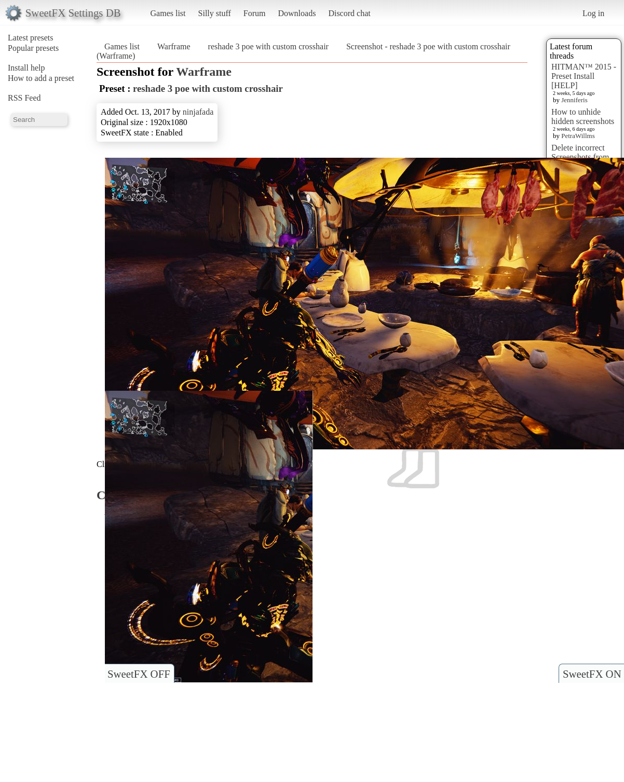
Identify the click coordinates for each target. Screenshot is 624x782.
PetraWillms (577, 136)
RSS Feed (24, 97)
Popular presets (33, 48)
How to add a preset (41, 78)
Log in (593, 13)
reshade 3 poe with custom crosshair (268, 46)
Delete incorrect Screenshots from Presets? (580, 157)
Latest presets (30, 37)
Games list (168, 13)
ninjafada (198, 111)
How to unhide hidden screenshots (582, 116)
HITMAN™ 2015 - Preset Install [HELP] (583, 76)
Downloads (297, 13)
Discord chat (349, 13)
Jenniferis (574, 100)
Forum (254, 13)
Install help (26, 67)
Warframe (174, 46)
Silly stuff (214, 13)
